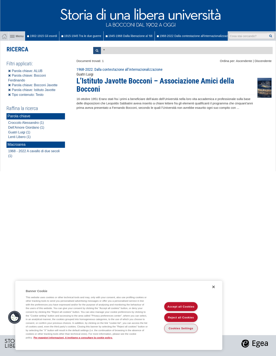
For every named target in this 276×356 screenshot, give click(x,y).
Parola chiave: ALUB (25, 71)
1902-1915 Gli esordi (42, 36)
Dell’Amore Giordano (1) (26, 127)
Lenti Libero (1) (19, 137)
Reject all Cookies (181, 317)
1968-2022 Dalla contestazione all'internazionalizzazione (195, 36)
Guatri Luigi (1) (19, 132)
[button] (14, 317)
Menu (17, 36)
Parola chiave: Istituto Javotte (31, 90)
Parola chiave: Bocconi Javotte (32, 85)
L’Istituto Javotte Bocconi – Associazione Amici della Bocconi (155, 85)
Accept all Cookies (180, 306)
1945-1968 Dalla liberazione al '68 (129, 36)
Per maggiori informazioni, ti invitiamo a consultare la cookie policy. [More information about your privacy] (73, 337)
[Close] (213, 286)
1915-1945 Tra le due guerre (81, 36)
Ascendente (244, 61)
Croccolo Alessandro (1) (26, 122)
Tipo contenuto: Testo (25, 94)
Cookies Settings (181, 328)
